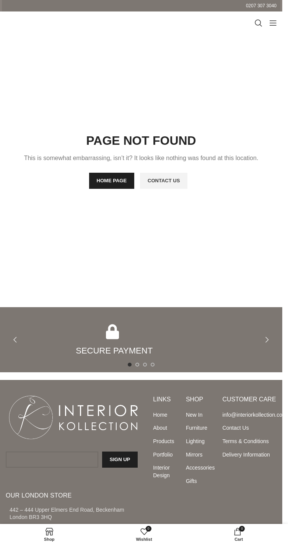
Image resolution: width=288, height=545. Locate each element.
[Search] (257, 23)
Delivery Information (246, 455)
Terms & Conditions (245, 441)
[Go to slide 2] (137, 365)
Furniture (196, 428)
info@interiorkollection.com (249, 415)
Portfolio (162, 455)
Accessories (200, 468)
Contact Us (235, 428)
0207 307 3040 (261, 5)
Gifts (191, 481)
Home (160, 415)
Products (163, 441)
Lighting (195, 441)
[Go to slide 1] (130, 365)
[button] (15, 339)
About (160, 428)
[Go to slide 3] (145, 365)
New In (194, 415)
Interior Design (161, 471)
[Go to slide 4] (153, 365)
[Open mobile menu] (272, 23)
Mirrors (194, 455)
